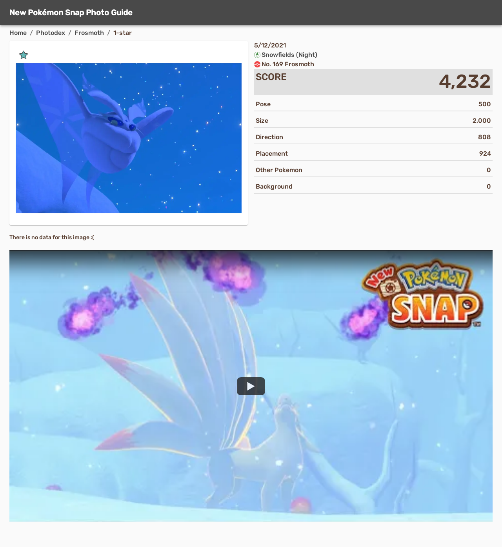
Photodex (50, 32)
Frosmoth (89, 32)
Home (18, 32)
